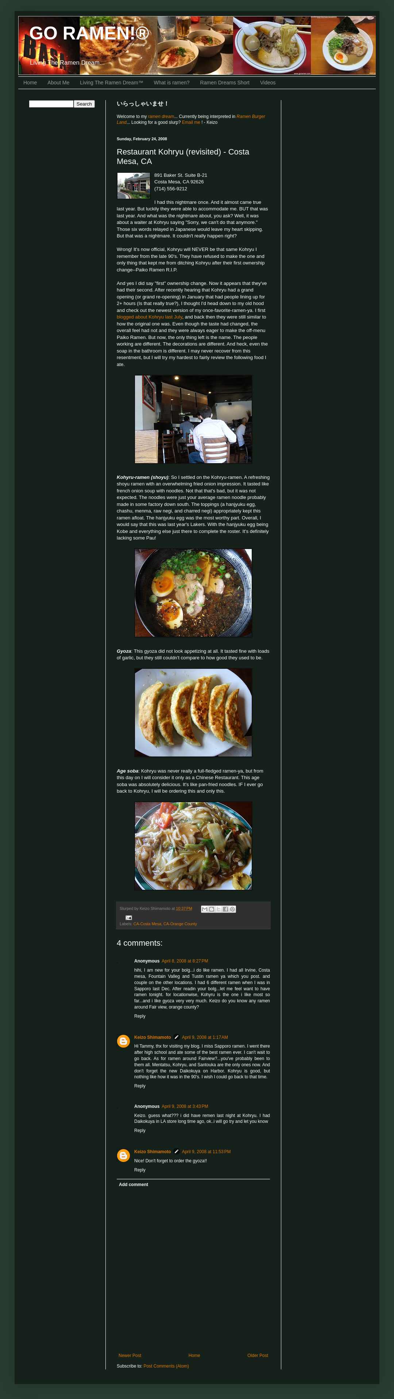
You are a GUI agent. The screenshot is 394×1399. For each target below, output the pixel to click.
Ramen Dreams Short (225, 82)
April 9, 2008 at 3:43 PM (185, 1106)
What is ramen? (172, 82)
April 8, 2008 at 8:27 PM (185, 961)
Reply (140, 1016)
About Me (58, 82)
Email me (191, 122)
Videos (268, 82)
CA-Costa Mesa (147, 924)
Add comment (133, 1184)
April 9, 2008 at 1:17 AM (205, 1037)
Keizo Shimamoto (152, 1037)
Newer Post (130, 1355)
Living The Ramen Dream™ (111, 82)
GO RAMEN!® (89, 33)
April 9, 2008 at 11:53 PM (206, 1151)
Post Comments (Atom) (166, 1366)
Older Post (257, 1355)
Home (30, 82)
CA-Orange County (180, 924)
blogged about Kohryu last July (149, 317)
